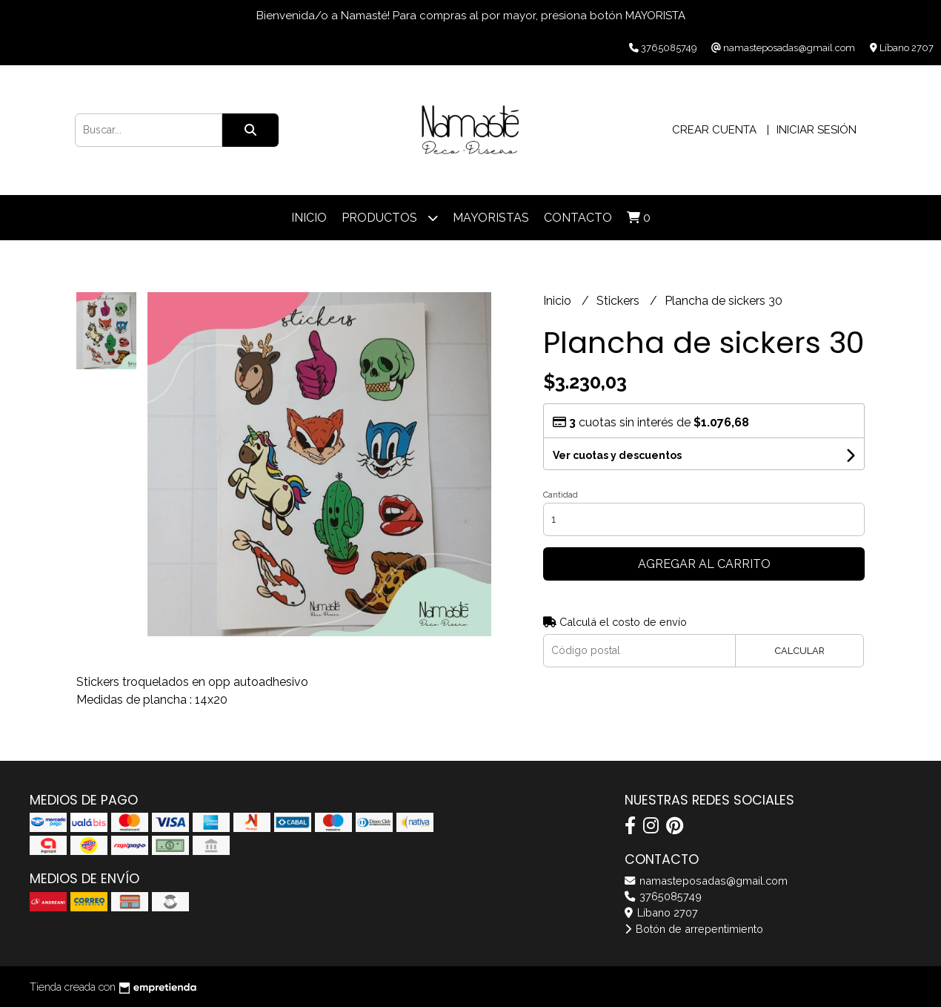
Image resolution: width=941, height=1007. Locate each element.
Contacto (578, 218)
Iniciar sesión (817, 129)
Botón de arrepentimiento (694, 928)
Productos (390, 217)
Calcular (799, 650)
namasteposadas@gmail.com (706, 880)
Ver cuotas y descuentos (617, 455)
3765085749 (663, 896)
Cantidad (560, 495)
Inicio (309, 218)
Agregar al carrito (704, 564)
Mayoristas (491, 218)
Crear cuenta (714, 129)
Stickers (619, 301)
